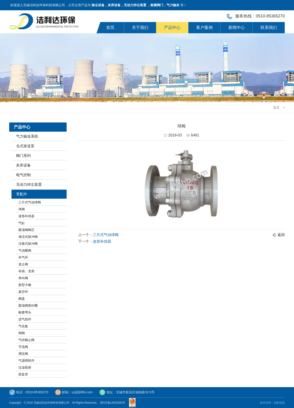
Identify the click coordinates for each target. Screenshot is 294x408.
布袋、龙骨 (26, 271)
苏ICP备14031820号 (113, 402)
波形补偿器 (26, 216)
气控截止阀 (26, 340)
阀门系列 (23, 156)
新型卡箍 (24, 285)
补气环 (23, 257)
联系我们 (268, 27)
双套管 (23, 374)
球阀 (21, 209)
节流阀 (23, 347)
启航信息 (279, 402)
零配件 (21, 194)
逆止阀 (23, 264)
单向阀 (23, 278)
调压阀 (23, 353)
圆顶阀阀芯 (26, 230)
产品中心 (172, 27)
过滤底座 (24, 367)
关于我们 (140, 27)
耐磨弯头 (24, 312)
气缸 (21, 223)
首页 (110, 27)
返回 (281, 235)
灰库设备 (23, 165)
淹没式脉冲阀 (28, 237)
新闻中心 (236, 27)
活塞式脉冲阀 (28, 243)
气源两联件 (26, 360)
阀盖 (21, 298)
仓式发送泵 (25, 146)
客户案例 (204, 27)
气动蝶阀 (24, 250)
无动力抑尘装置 (29, 184)
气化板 (23, 326)
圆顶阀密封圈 (28, 305)
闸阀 (21, 333)
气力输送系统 (27, 136)
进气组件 (24, 319)
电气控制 (23, 175)
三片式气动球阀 (29, 202)
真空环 (23, 292)
